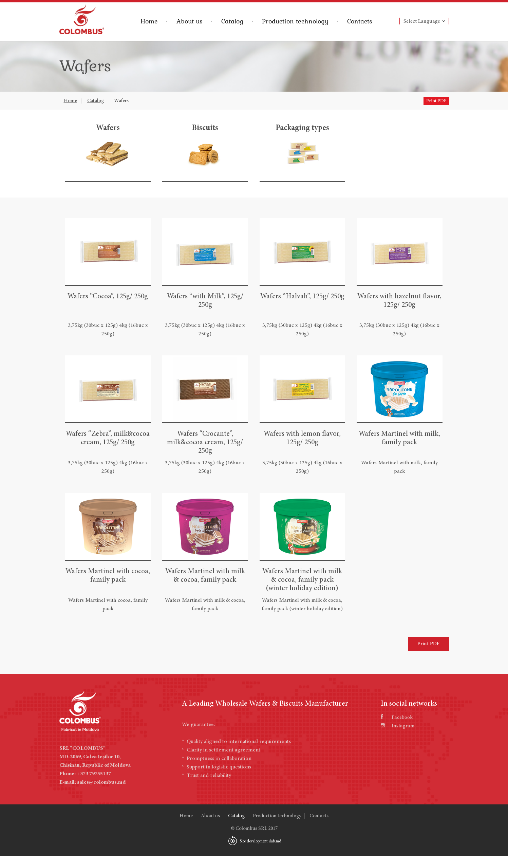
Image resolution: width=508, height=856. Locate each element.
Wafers (121, 101)
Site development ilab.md (260, 841)
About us (189, 21)
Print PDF (436, 101)
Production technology (295, 21)
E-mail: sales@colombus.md (92, 782)
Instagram (398, 726)
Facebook (397, 717)
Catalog (232, 21)
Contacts (359, 21)
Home (149, 21)
